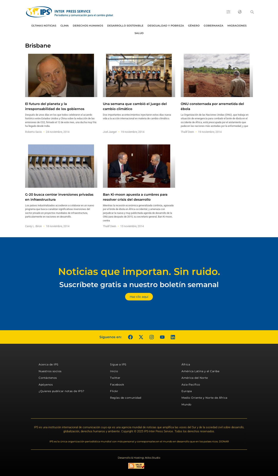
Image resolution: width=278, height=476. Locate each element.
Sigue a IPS (118, 364)
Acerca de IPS (48, 364)
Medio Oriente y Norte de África (204, 397)
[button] (252, 12)
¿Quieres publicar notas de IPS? (61, 391)
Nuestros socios (50, 371)
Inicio (114, 371)
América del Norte (194, 378)
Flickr (114, 391)
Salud (139, 33)
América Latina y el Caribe (200, 371)
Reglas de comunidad (125, 397)
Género (194, 25)
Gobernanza (213, 25)
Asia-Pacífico (190, 384)
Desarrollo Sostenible (125, 25)
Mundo (186, 404)
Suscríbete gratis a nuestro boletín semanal (139, 284)
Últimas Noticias (43, 25)
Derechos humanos (88, 25)
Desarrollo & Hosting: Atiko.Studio (139, 457)
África (185, 364)
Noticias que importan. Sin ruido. (139, 271)
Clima (64, 25)
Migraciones (237, 25)
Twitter (115, 378)
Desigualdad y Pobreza (165, 25)
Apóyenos (46, 384)
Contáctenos (48, 378)
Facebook (117, 384)
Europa (186, 391)
